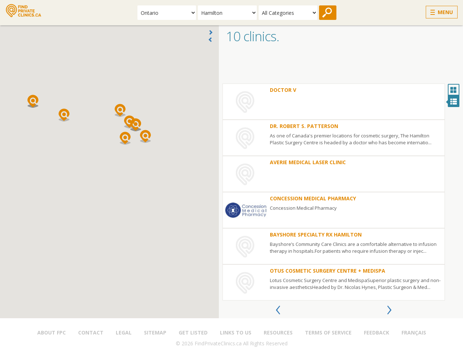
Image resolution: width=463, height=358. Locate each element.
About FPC (51, 332)
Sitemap (155, 332)
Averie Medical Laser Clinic (308, 162)
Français (414, 332)
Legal (124, 332)
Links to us (235, 332)
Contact (90, 332)
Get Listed (193, 332)
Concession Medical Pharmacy (313, 198)
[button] (129, 121)
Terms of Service (328, 332)
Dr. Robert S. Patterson (304, 126)
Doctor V (283, 89)
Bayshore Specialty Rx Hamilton (316, 234)
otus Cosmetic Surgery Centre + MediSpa (327, 270)
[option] (333, 192)
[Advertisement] (340, 65)
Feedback (376, 332)
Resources (278, 332)
